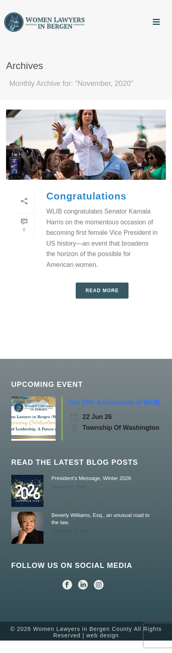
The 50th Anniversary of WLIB (114, 402)
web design (102, 635)
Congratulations (86, 196)
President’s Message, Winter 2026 (91, 478)
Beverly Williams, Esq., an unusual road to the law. (101, 518)
